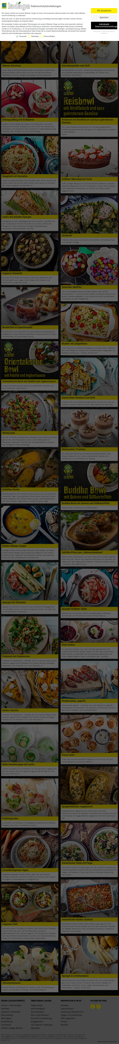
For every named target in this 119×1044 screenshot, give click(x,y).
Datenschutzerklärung (59, 31)
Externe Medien (47, 36)
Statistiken (33, 36)
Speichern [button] (104, 17)
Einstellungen (17, 33)
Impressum (104, 33)
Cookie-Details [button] (97, 31)
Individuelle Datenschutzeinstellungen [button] (106, 25)
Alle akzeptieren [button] (104, 10)
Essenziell (21, 36)
